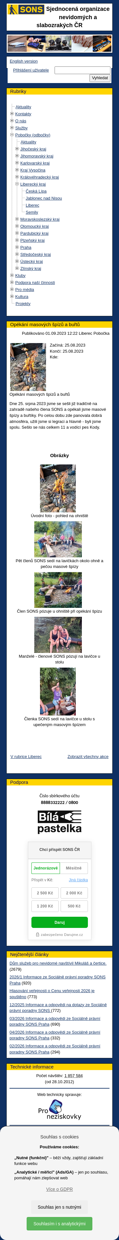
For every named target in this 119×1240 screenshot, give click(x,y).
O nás (20, 121)
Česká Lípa (36, 191)
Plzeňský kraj (32, 240)
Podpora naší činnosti (35, 282)
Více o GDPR (59, 1189)
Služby (21, 128)
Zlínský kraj (30, 268)
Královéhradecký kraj (39, 177)
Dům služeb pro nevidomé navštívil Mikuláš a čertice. (58, 963)
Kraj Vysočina (32, 170)
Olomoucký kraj (34, 226)
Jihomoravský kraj (36, 156)
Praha (25, 247)
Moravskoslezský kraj (40, 219)
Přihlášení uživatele (31, 70)
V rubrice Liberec (26, 756)
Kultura (21, 296)
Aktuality (23, 106)
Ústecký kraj (31, 261)
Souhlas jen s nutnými (59, 1207)
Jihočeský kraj (33, 149)
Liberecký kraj (33, 184)
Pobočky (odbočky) (32, 135)
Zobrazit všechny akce (88, 756)
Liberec (32, 205)
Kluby (20, 275)
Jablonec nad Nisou (44, 198)
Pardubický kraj (34, 233)
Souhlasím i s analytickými (59, 1223)
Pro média (24, 289)
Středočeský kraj (35, 254)
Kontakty (23, 113)
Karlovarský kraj (35, 163)
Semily (32, 212)
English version (24, 61)
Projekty (23, 303)
